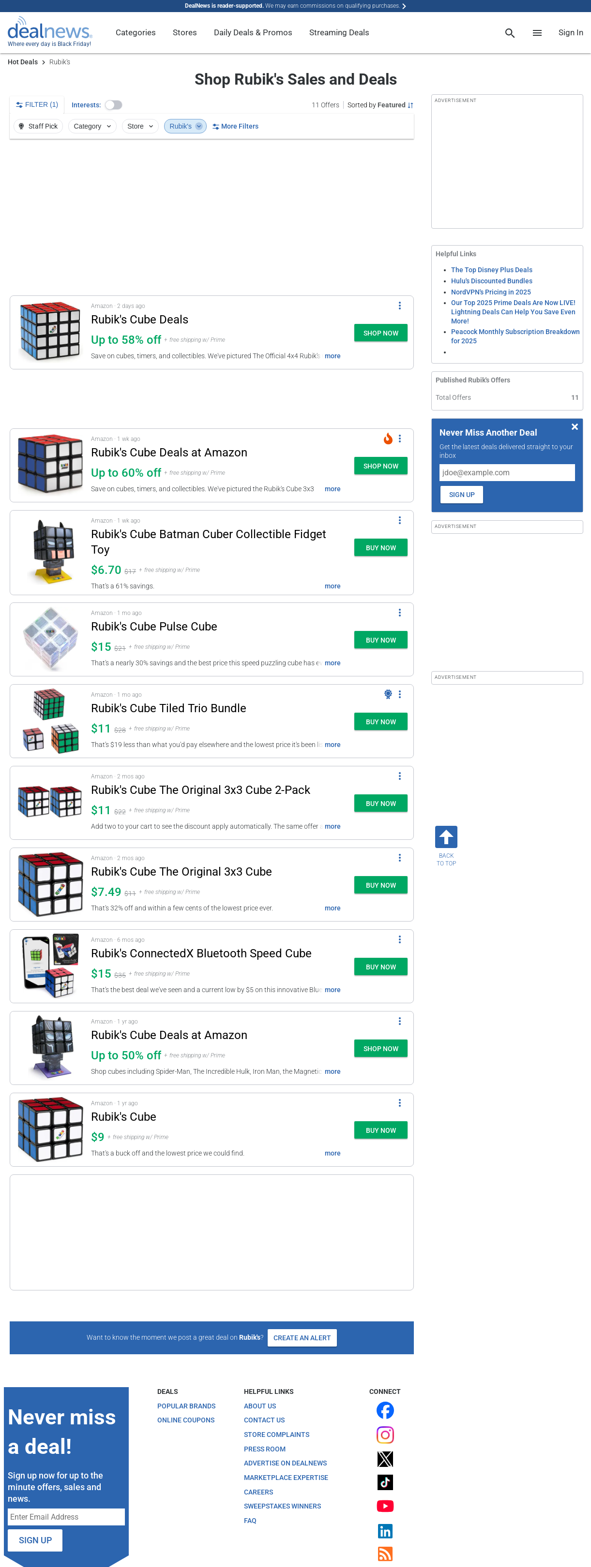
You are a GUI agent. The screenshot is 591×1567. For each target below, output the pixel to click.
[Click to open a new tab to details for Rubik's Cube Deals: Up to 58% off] (50, 332)
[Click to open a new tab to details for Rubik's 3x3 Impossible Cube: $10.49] (50, 1211)
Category (93, 126)
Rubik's (186, 126)
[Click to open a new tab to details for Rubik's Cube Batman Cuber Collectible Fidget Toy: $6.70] (50, 552)
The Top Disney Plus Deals (491, 270)
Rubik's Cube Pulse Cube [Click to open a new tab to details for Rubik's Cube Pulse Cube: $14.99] (154, 626)
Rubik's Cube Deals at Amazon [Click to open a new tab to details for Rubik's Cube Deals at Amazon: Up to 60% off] (169, 452)
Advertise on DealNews (285, 1421)
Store (141, 126)
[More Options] (400, 305)
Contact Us (264, 1378)
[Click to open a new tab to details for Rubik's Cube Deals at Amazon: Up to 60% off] (50, 465)
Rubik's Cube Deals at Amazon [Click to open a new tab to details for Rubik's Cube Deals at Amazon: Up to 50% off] (169, 1035)
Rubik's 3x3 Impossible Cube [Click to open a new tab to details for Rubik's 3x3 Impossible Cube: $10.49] (164, 1198)
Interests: (86, 105)
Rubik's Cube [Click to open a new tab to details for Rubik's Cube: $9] (123, 1117)
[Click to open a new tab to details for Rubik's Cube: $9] (50, 1129)
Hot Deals (23, 62)
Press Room (265, 1407)
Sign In (571, 32)
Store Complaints (276, 1392)
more (333, 356)
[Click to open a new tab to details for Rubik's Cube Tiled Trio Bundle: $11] (50, 721)
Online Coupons (185, 1378)
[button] (113, 105)
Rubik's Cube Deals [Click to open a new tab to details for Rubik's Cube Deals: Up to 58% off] (139, 319)
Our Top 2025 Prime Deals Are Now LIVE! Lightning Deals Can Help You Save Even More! (513, 311)
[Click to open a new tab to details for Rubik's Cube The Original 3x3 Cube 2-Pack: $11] (50, 802)
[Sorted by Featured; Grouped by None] (381, 105)
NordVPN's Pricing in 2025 (491, 292)
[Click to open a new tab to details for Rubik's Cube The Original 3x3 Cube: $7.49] (50, 884)
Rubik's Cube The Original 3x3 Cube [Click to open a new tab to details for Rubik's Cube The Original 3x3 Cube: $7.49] (181, 872)
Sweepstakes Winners (282, 1464)
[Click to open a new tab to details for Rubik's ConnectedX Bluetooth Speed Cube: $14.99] (50, 966)
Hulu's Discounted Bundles (491, 281)
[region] (212, 217)
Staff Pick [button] (37, 126)
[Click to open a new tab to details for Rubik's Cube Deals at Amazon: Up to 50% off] (50, 1048)
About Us (260, 1364)
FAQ (250, 1478)
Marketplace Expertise (286, 1435)
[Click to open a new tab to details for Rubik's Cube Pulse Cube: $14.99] (50, 639)
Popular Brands (186, 1364)
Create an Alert (302, 1296)
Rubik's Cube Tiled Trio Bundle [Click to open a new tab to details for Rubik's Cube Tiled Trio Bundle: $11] (168, 708)
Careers (258, 1450)
